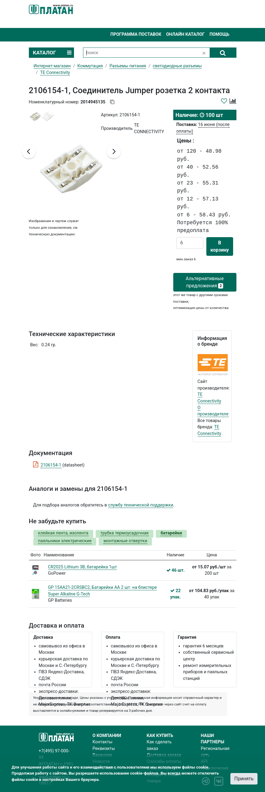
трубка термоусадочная (124, 533)
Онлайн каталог (185, 34)
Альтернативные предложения (205, 282)
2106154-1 (51, 465)
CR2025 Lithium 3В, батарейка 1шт (82, 567)
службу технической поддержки (140, 505)
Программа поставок (135, 34)
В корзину (220, 246)
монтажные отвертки (125, 540)
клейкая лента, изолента (63, 533)
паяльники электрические (65, 540)
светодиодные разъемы (177, 66)
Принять (244, 778)
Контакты (102, 742)
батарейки (171, 533)
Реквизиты (104, 748)
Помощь (219, 34)
